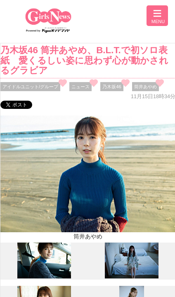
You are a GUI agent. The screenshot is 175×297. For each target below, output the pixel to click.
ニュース (80, 86)
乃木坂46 (111, 86)
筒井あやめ (145, 86)
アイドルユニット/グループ (30, 86)
